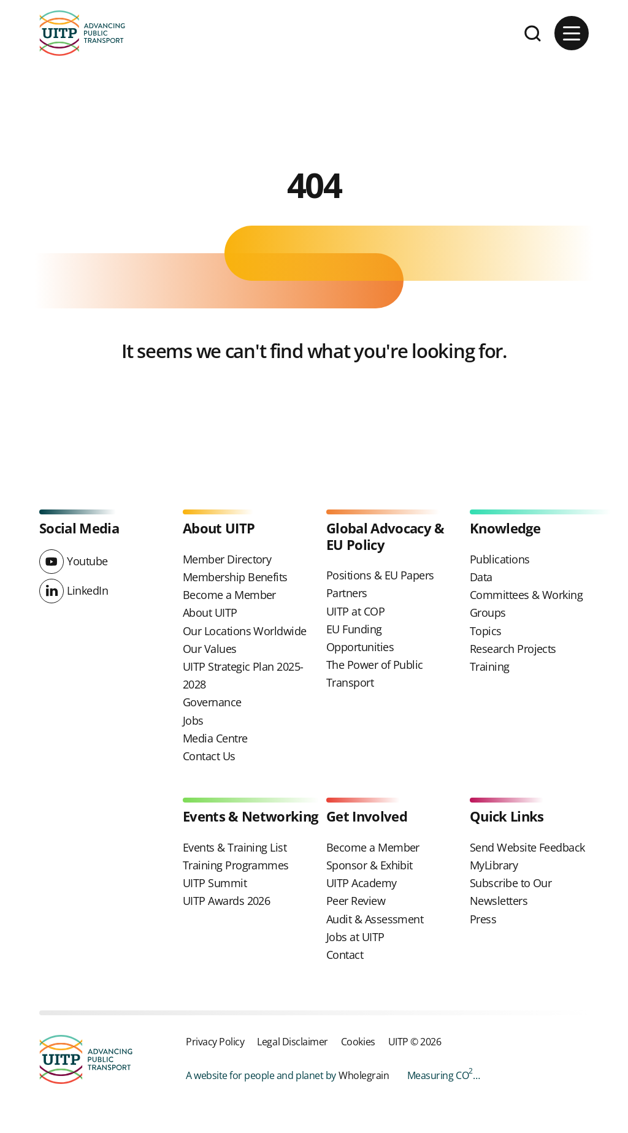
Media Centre (215, 738)
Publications (500, 559)
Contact (344, 954)
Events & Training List (234, 847)
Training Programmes (236, 865)
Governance (212, 702)
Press (483, 919)
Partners (346, 593)
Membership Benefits (235, 577)
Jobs (193, 720)
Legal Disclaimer (292, 1041)
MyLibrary (494, 865)
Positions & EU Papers (380, 575)
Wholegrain (364, 1075)
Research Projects (513, 648)
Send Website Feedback (527, 847)
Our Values (210, 648)
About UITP (210, 612)
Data (481, 577)
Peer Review (355, 900)
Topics (486, 631)
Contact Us (209, 756)
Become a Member (229, 594)
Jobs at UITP (355, 936)
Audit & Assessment (374, 919)
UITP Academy (361, 883)
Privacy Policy (215, 1041)
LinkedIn (87, 590)
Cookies (358, 1041)
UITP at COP (355, 611)
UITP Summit (215, 883)
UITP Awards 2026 (226, 900)
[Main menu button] (571, 33)
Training (490, 666)
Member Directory (227, 559)
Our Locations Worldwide (245, 631)
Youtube (87, 561)
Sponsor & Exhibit (369, 865)
